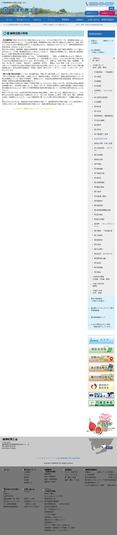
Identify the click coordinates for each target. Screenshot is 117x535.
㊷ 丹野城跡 (98, 267)
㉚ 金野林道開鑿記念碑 (102, 210)
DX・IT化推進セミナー (52, 509)
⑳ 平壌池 (97, 164)
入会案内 (27, 472)
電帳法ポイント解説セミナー (54, 520)
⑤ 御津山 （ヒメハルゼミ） (103, 92)
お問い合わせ (93, 20)
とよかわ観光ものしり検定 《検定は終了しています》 (101, 325)
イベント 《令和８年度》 (52, 490)
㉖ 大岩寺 (97, 191)
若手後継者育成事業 (51, 501)
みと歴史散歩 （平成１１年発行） (38, 25)
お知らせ (37, 20)
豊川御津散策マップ (98, 317)
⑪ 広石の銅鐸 (99, 120)
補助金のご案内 (50, 482)
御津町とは (28, 482)
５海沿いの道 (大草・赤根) (103, 292)
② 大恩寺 (97, 77)
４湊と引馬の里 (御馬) (103, 285)
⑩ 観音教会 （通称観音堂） (104, 116)
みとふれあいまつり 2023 (53, 496)
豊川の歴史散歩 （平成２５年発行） (102, 300)
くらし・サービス (71, 475)
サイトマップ (50, 458)
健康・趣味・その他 (72, 480)
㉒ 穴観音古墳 (99, 173)
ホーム (9, 20)
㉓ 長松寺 (97, 178)
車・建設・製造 (70, 477)
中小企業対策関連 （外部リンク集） (20, 504)
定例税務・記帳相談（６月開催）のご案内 (59, 528)
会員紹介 (79, 20)
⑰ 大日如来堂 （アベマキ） (103, 149)
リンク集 (40, 458)
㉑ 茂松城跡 (98, 169)
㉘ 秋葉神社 (98, 201)
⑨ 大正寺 (97, 111)
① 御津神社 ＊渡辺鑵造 (103, 72)
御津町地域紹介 (108, 20)
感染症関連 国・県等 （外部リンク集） (20, 499)
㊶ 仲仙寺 (97, 263)
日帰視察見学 (49, 512)
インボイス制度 (50, 514)
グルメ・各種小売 (71, 472)
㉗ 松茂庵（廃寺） (101, 196)
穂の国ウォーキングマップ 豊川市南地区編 (102, 309)
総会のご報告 (49, 493)
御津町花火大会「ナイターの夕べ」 (57, 530)
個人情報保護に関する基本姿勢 (69, 458)
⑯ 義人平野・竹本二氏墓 (103, 143)
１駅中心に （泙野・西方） (104, 59)
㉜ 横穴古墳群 (99, 219)
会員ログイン (92, 13)
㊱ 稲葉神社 (98, 240)
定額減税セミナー (50, 522)
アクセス (27, 475)
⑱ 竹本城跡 (98, 155)
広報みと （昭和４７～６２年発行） (102, 42)
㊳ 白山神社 (98, 249)
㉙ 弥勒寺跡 (98, 205)
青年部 (26, 477)
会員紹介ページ (107, 13)
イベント (51, 20)
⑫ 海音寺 (97, 125)
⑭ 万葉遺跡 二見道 (101, 134)
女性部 (26, 480)
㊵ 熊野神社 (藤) (100, 258)
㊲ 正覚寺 (97, 244)
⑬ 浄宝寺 (97, 129)
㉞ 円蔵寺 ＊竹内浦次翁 (103, 231)
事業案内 (65, 20)
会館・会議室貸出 (50, 479)
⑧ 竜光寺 (97, 106)
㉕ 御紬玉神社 (99, 187)
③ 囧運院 (97, 81)
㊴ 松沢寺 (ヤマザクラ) (103, 254)
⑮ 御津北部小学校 (96, 25)
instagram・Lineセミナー (53, 517)
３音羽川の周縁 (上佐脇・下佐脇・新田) (103, 278)
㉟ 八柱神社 (98, 235)
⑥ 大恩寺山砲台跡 (101, 97)
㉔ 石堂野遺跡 (99, 182)
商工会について (23, 20)
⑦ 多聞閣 (97, 102)
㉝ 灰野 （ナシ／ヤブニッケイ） (104, 225)
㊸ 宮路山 (97, 272)
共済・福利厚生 (50, 476)
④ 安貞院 (97, 86)
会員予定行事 (8, 496)
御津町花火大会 (50, 499)
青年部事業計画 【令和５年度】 (57, 504)
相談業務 (47, 474)
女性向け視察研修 (50, 507)
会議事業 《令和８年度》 (52, 471)
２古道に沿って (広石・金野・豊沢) (73, 25)
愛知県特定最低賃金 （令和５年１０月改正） (22, 507)
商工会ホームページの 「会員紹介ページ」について (24, 501)
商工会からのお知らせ (11, 490)
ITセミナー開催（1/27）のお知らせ (57, 525)
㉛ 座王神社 (98, 215)
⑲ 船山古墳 (98, 159)
